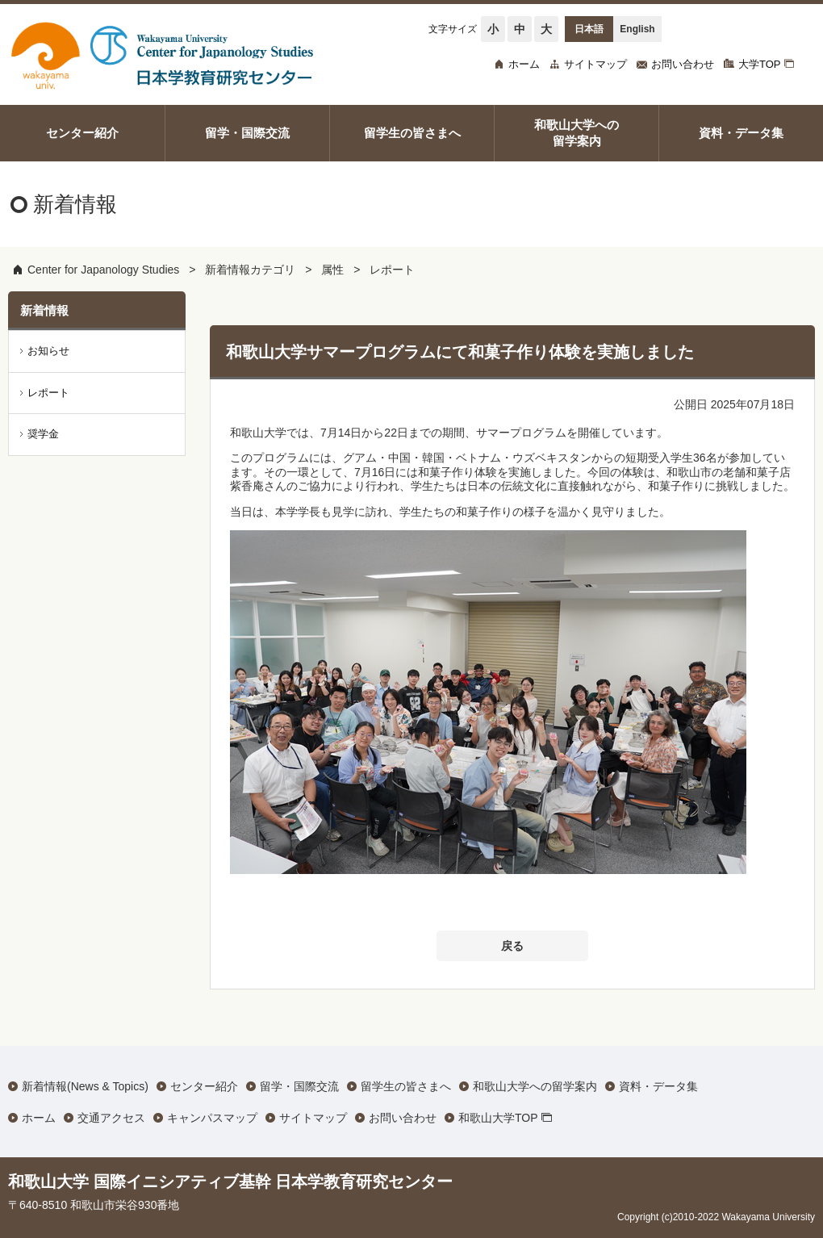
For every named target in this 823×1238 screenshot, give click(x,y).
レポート (392, 269)
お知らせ (48, 351)
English (637, 29)
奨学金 (43, 434)
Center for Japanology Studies (103, 269)
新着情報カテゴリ (250, 269)
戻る (512, 945)
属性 (332, 269)
